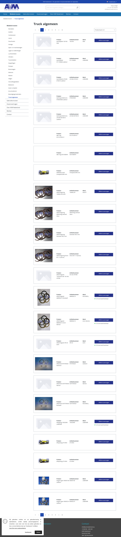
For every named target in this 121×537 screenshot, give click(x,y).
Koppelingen (11, 63)
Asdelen (10, 32)
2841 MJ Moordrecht (87, 535)
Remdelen (11, 29)
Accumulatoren (12, 91)
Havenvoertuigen (12, 104)
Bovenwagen (11, 69)
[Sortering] (105, 30)
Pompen (10, 66)
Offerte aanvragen (104, 40)
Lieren (10, 38)
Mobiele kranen (12, 26)
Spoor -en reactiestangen (15, 47)
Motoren (10, 72)
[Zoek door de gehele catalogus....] (60, 7)
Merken (9, 111)
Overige (10, 44)
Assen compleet (12, 88)
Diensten (47, 523)
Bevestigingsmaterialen (14, 94)
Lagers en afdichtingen (14, 50)
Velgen (10, 78)
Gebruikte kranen (12, 101)
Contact (9, 114)
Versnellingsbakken (13, 82)
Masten (10, 75)
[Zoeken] (77, 7)
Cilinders (10, 57)
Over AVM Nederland (13, 107)
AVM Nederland (86, 531)
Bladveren (11, 85)
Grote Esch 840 (86, 533)
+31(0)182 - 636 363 (87, 529)
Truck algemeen (13, 97)
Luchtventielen (12, 54)
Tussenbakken (12, 60)
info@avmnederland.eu (88, 527)
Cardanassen (12, 35)
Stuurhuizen (11, 41)
